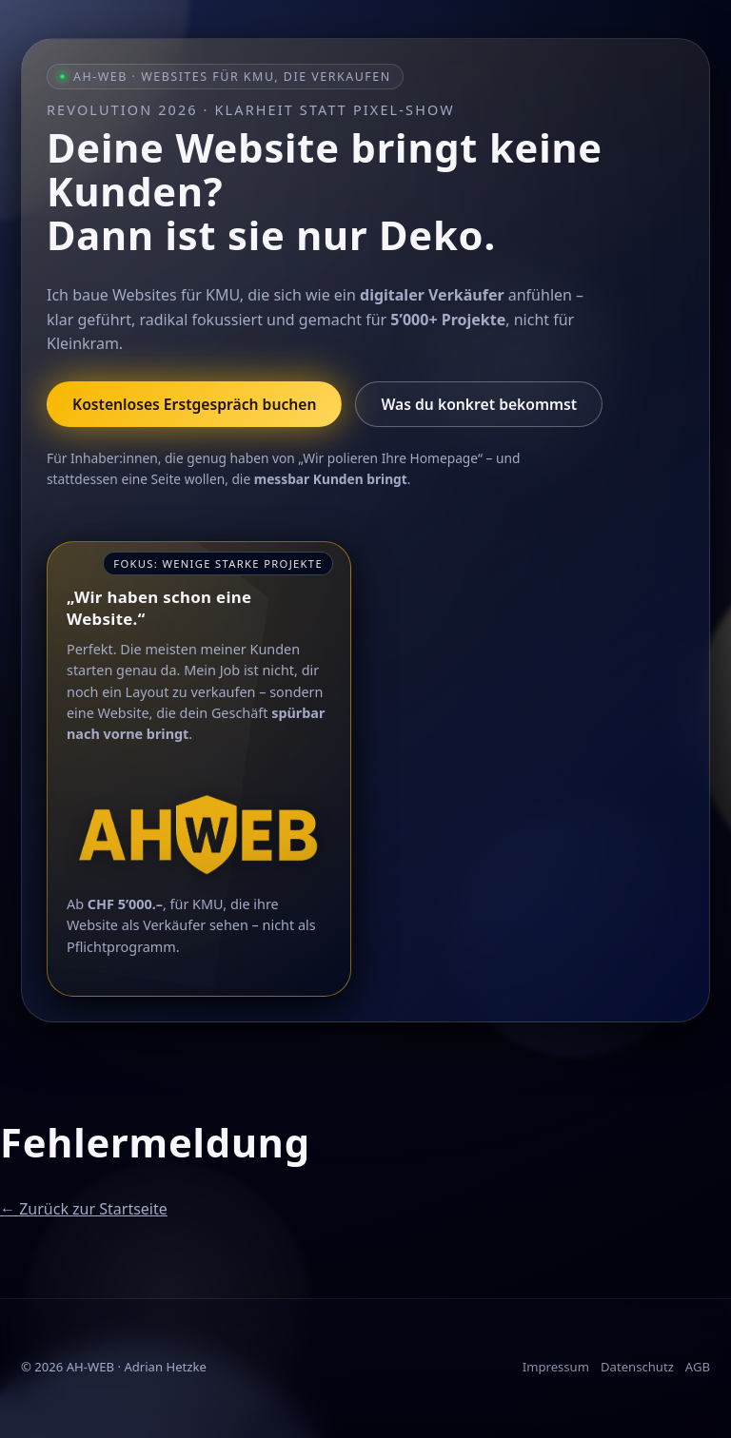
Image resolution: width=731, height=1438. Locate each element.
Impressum (556, 1366)
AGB (697, 1366)
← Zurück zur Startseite (84, 1208)
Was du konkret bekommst (479, 404)
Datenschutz (637, 1366)
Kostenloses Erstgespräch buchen (194, 404)
